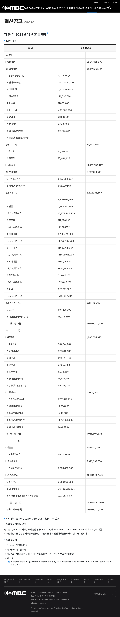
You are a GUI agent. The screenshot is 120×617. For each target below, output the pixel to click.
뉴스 (26, 7)
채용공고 (102, 7)
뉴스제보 (34, 7)
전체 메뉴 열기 (116, 8)
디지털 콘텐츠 (59, 7)
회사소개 (91, 7)
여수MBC (13, 8)
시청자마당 (81, 7)
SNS (105, 2)
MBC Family (100, 594)
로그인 (115, 2)
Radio (48, 7)
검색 (109, 8)
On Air (97, 2)
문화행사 (70, 7)
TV (42, 7)
